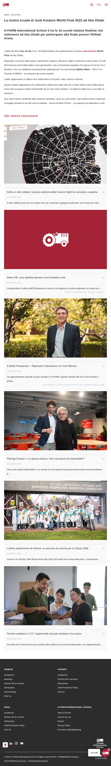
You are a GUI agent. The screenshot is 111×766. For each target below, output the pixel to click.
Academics (9, 675)
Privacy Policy (64, 725)
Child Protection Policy (68, 687)
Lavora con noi (64, 717)
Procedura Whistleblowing (69, 729)
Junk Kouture (90, 51)
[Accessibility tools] (5, 744)
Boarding (8, 679)
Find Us (7, 696)
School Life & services (14, 683)
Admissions (9, 687)
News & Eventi (64, 713)
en (99, 4)
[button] (91, 4)
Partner (61, 721)
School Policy (10, 692)
